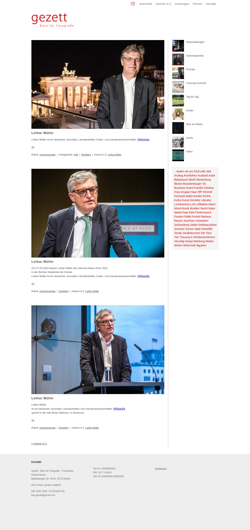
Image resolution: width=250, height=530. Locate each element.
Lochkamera (182, 204)
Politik (187, 216)
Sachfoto (189, 220)
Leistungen (182, 3)
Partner (198, 3)
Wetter (209, 241)
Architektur (190, 175)
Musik (185, 208)
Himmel (207, 191)
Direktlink (86, 154)
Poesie (178, 216)
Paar (185, 212)
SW (203, 233)
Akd (208, 171)
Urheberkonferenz (204, 237)
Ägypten (201, 245)
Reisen (178, 220)
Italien (189, 196)
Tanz (209, 233)
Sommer (179, 228)
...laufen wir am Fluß (187, 171)
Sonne (190, 228)
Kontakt (211, 3)
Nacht (204, 208)
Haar (194, 191)
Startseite (145, 3)
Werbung (199, 241)
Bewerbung (204, 179)
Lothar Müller (114, 154)
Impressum (161, 468)
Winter (178, 245)
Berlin (192, 179)
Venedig (179, 241)
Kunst (185, 200)
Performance (203, 212)
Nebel (177, 212)
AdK (76, 154)
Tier (176, 237)
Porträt (196, 216)
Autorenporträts (47, 154)
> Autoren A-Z (39, 443)
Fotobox (209, 187)
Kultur (177, 200)
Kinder (198, 196)
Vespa (189, 241)
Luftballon (202, 204)
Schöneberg (181, 224)
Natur (211, 208)
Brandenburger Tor (194, 183)
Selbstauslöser (207, 224)
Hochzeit (179, 196)
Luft (192, 204)
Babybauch (181, 179)
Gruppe (185, 191)
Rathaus (206, 216)
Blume (178, 183)
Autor (211, 175)
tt (191, 237)
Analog (178, 175)
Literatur (206, 200)
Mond (177, 208)
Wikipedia (143, 139)
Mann (211, 204)
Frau (177, 191)
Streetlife (207, 228)
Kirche (207, 196)
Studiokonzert (191, 233)
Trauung (185, 237)
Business (180, 187)
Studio (178, 233)
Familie (198, 187)
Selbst (194, 224)
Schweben (201, 220)
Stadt (197, 228)
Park (192, 212)
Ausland (203, 175)
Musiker (195, 208)
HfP (199, 191)
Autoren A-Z (163, 3)
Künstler (195, 200)
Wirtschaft (189, 245)
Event (190, 187)
